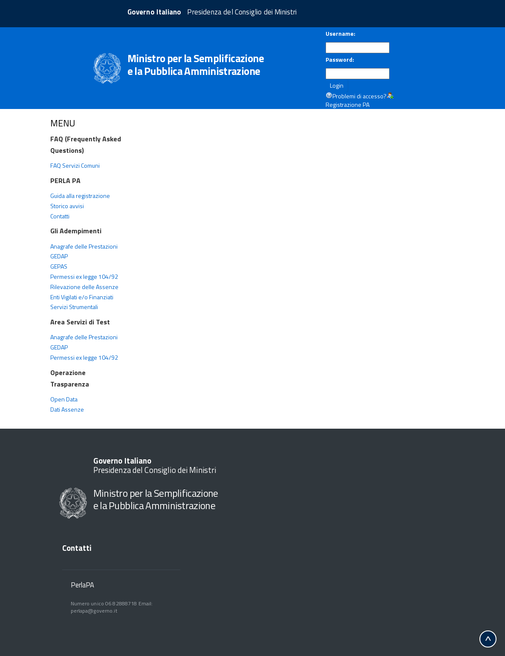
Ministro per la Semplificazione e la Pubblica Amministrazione (155, 499)
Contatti (59, 216)
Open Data (64, 399)
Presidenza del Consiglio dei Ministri (154, 465)
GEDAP (59, 256)
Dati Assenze (67, 409)
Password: (340, 59)
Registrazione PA (347, 104)
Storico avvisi (67, 205)
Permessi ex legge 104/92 (84, 276)
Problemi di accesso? (359, 96)
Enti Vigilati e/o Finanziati (81, 296)
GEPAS (58, 266)
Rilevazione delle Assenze (84, 286)
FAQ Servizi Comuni (75, 165)
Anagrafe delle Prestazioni (84, 246)
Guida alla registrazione (80, 195)
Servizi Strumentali (74, 306)
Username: (340, 33)
